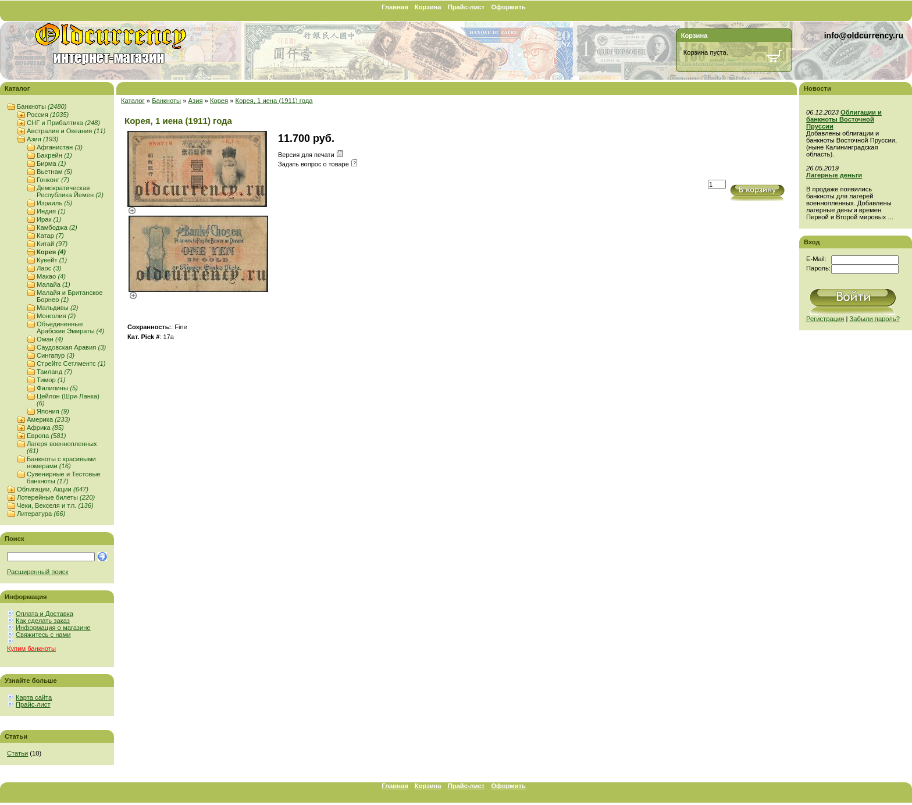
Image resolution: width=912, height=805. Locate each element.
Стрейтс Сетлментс (71, 363)
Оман (50, 339)
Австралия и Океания (66, 130)
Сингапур (55, 355)
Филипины (57, 387)
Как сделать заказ (43, 620)
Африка (45, 427)
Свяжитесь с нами (43, 634)
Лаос (49, 268)
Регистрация (825, 318)
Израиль (54, 203)
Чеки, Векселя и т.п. (55, 505)
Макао (51, 276)
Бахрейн (54, 155)
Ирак (49, 219)
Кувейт (52, 260)
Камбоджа (57, 227)
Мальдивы (58, 307)
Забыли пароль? (875, 318)
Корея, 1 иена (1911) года (274, 100)
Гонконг (53, 179)
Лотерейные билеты (56, 497)
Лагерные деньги (834, 175)
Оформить (508, 6)
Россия (48, 114)
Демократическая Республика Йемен (70, 191)
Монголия (56, 315)
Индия (51, 211)
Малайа (53, 284)
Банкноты (41, 106)
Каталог (133, 100)
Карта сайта (34, 697)
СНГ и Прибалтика (63, 122)
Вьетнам (54, 171)
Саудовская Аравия (71, 347)
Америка (48, 419)
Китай (52, 243)
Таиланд (54, 371)
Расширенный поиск (37, 571)
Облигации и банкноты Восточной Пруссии (844, 119)
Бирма (51, 163)
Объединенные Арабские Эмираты (70, 327)
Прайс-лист (466, 6)
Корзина (428, 6)
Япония (53, 411)
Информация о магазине (53, 627)
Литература (41, 513)
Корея (51, 251)
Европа (46, 435)
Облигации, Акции (52, 489)
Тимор (51, 379)
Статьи (17, 753)
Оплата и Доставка (44, 613)
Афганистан (60, 147)
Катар (50, 235)
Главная (395, 6)
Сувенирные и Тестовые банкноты (64, 478)
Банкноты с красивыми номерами (61, 462)
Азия (42, 139)
